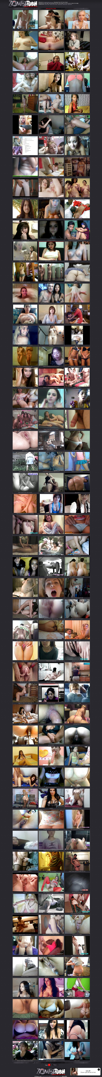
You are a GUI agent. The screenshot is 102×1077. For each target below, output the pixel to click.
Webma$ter (64, 1076)
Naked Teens (65, 4)
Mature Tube (46, 4)
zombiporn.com (37, 1076)
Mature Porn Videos (53, 4)
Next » (55, 1065)
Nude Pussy (70, 4)
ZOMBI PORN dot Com (48, 2)
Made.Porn (60, 4)
